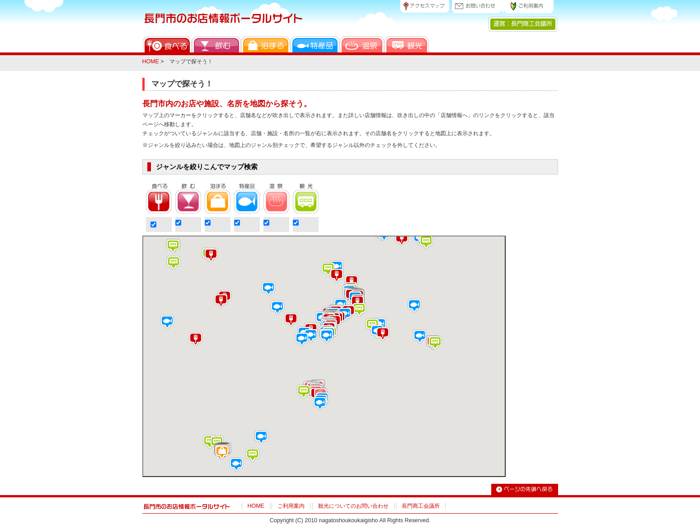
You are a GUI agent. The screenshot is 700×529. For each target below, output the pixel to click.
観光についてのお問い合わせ (353, 506)
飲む (216, 44)
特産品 (315, 44)
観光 (407, 44)
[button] (222, 452)
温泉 (362, 44)
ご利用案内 (529, 6)
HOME (150, 61)
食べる (167, 44)
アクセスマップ (425, 6)
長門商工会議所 (421, 506)
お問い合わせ (477, 6)
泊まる (265, 44)
